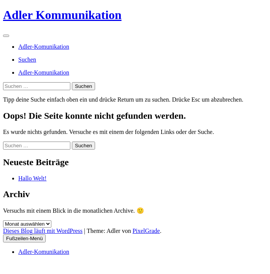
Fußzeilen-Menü (24, 238)
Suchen (27, 59)
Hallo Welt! (32, 178)
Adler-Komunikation (43, 46)
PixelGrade (146, 231)
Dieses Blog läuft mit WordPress (43, 231)
